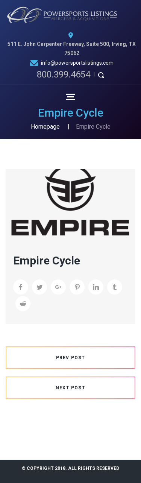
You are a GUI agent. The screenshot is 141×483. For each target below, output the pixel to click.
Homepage (45, 126)
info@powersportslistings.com (77, 63)
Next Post (70, 387)
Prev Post (70, 357)
